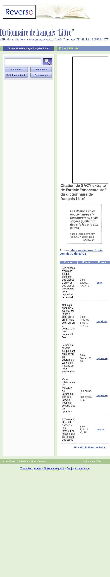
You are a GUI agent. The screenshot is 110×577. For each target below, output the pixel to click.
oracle (100, 429)
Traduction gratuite (30, 468)
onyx (99, 282)
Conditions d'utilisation (16, 461)
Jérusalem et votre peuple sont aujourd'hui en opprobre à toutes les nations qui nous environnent (68, 358)
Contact (42, 461)
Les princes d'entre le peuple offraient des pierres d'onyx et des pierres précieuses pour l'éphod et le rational (68, 283)
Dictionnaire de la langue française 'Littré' (28, 48)
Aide (32, 461)
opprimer (101, 321)
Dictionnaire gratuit (53, 468)
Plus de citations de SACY (89, 447)
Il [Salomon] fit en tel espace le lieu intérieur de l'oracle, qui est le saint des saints (68, 429)
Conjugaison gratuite (78, 468)
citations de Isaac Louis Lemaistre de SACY (81, 252)
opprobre (101, 358)
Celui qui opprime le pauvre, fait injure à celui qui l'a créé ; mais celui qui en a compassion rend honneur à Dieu (68, 321)
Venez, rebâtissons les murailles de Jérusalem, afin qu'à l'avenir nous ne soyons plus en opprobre (68, 395)
